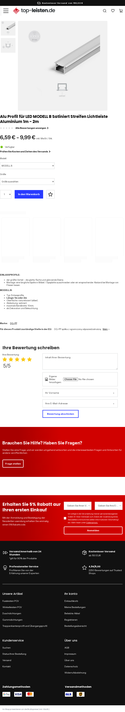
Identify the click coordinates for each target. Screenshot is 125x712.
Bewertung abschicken (60, 412)
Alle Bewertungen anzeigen (32, 128)
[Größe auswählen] (27, 181)
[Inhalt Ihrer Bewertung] (80, 360)
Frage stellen (13, 462)
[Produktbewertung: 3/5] (17, 358)
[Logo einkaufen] (34, 11)
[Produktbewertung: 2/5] (11, 358)
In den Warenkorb (29, 194)
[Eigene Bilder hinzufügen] (90, 378)
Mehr (105, 328)
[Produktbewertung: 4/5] (23, 358)
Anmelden (93, 529)
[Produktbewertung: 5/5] (29, 358)
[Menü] (6, 11)
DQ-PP (13, 322)
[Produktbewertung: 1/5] (4, 358)
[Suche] (105, 11)
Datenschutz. (92, 521)
